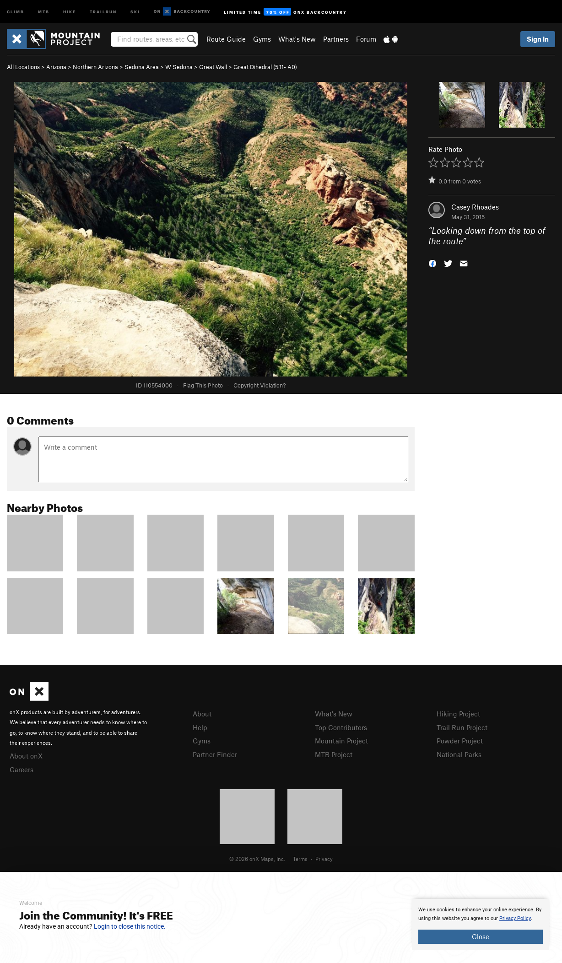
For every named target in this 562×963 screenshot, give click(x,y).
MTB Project (333, 754)
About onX (26, 756)
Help (200, 727)
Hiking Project (458, 714)
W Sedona (179, 66)
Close (480, 936)
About (202, 714)
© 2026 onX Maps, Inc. (257, 858)
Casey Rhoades (475, 207)
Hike (69, 11)
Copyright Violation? (259, 385)
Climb (15, 11)
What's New (297, 39)
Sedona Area (141, 66)
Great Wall (213, 66)
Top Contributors (341, 727)
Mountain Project (341, 741)
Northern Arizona (95, 66)
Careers (21, 769)
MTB (43, 11)
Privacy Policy (515, 918)
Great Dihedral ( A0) (265, 66)
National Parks (459, 754)
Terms (300, 858)
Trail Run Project (462, 727)
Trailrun (103, 11)
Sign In (538, 39)
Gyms (262, 39)
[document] (480, 924)
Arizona (56, 66)
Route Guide (226, 39)
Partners (336, 39)
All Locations (23, 66)
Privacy (324, 858)
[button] (432, 262)
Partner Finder (215, 754)
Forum (366, 39)
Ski (135, 11)
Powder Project (460, 741)
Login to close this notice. (130, 926)
